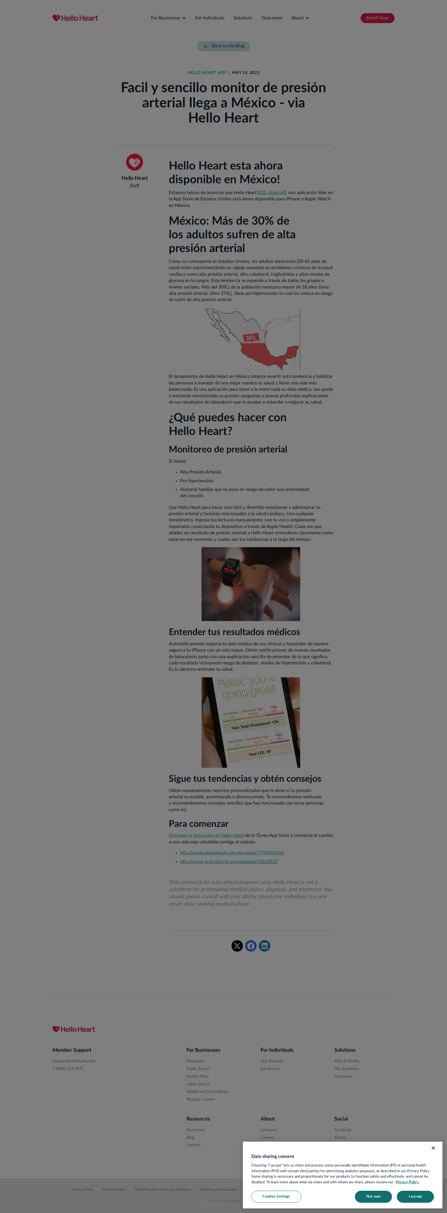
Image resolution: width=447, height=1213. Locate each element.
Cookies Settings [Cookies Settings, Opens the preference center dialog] (276, 1196)
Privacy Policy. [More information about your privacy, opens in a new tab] (407, 1182)
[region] (342, 1175)
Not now (373, 1196)
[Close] (433, 1148)
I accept (415, 1196)
